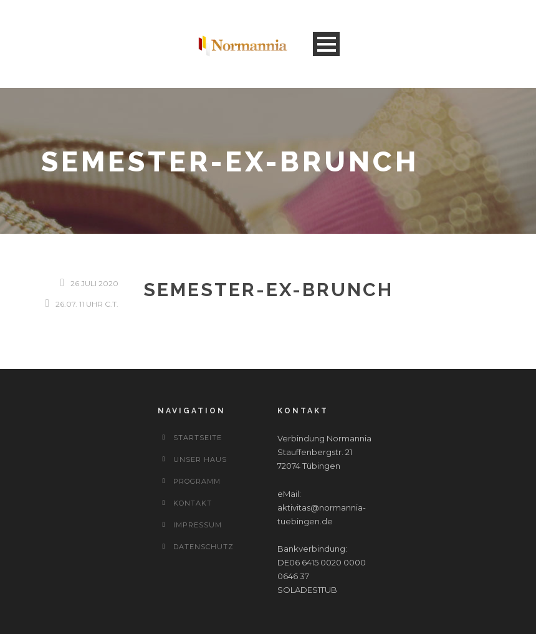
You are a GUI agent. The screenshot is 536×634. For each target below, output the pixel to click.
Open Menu (326, 44)
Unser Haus (200, 459)
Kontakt (192, 503)
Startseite (197, 437)
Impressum (197, 525)
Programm (197, 481)
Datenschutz (203, 546)
